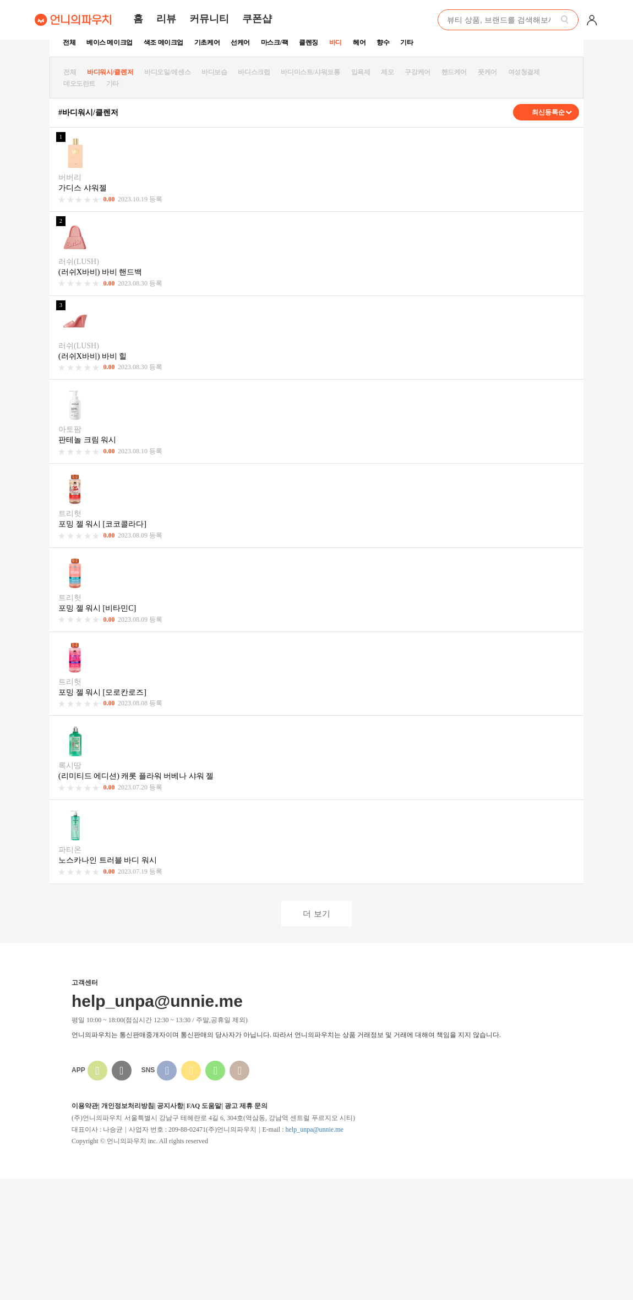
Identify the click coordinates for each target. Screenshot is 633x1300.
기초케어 (207, 42)
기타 (406, 42)
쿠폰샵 (257, 18)
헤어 (359, 42)
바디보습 (214, 72)
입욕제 (360, 72)
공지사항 (170, 1106)
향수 (382, 42)
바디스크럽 (254, 72)
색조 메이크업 (163, 42)
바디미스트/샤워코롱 (310, 72)
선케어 (240, 42)
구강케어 (417, 72)
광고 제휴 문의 (246, 1106)
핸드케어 (454, 72)
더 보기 (316, 913)
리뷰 (166, 18)
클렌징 (308, 42)
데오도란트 (79, 83)
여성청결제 (524, 72)
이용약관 (85, 1106)
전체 (69, 42)
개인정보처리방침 (127, 1106)
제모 (387, 72)
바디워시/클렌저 (110, 72)
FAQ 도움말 (204, 1106)
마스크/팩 (274, 42)
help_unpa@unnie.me (314, 1129)
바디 (335, 42)
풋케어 (487, 72)
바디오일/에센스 (167, 72)
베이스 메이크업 (109, 42)
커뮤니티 (209, 18)
